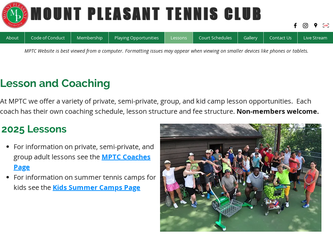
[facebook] (295, 25)
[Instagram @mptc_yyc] (305, 25)
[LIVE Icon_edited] (325, 25)
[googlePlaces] (315, 25)
